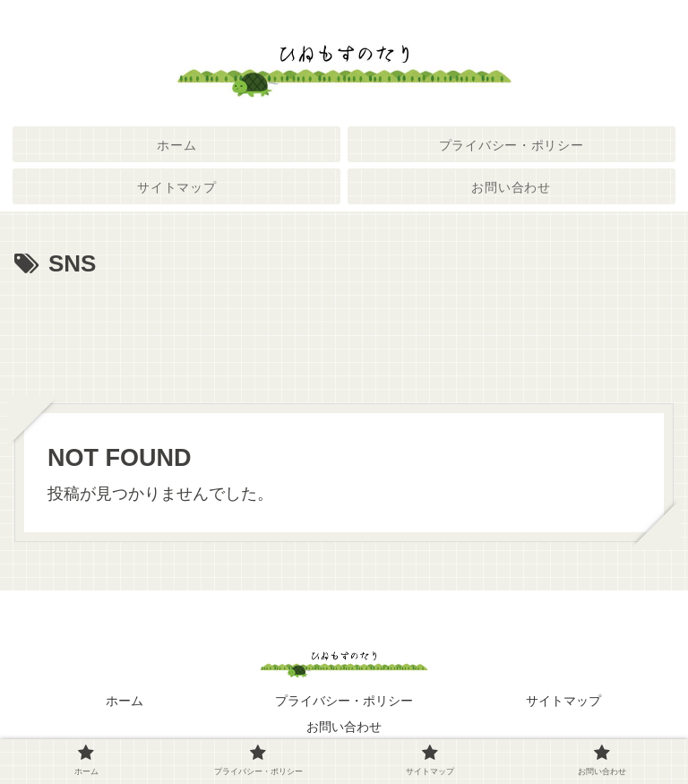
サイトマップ (563, 701)
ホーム (124, 701)
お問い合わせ (344, 726)
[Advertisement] (344, 333)
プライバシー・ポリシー (344, 701)
